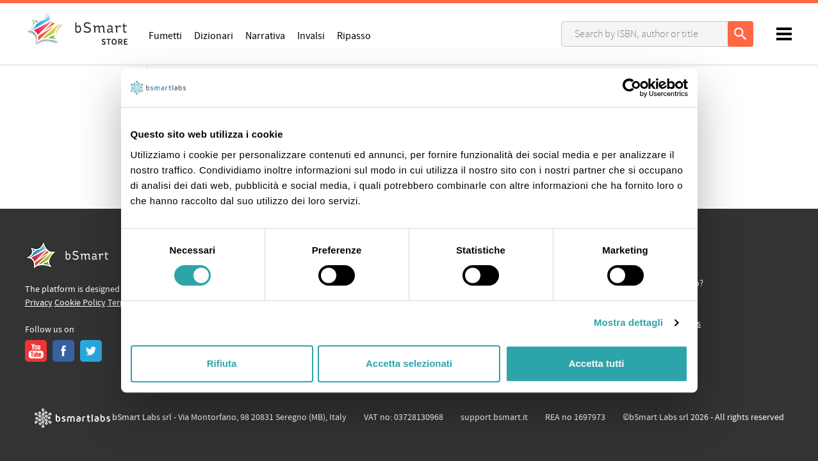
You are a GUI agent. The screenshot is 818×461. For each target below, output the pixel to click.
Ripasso (354, 35)
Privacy (39, 303)
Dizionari (213, 35)
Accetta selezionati (409, 363)
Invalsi (311, 35)
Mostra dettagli (628, 322)
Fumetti (165, 35)
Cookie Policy (80, 303)
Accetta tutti (597, 363)
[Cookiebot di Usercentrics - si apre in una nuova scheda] (632, 87)
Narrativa (265, 35)
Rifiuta (222, 363)
